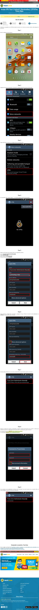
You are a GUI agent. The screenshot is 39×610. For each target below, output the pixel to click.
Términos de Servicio (7, 588)
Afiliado (4, 593)
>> (33, 0)
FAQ (21, 590)
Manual (22, 592)
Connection (22, 549)
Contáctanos (23, 585)
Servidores (5, 586)
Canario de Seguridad (7, 592)
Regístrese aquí (31, 16)
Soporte (22, 586)
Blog (21, 588)
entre (19, 16)
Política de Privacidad (7, 590)
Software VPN (5, 585)
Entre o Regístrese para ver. (17, 431)
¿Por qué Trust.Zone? (24, 583)
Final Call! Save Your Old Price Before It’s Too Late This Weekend (13, 600)
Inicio (4, 583)
